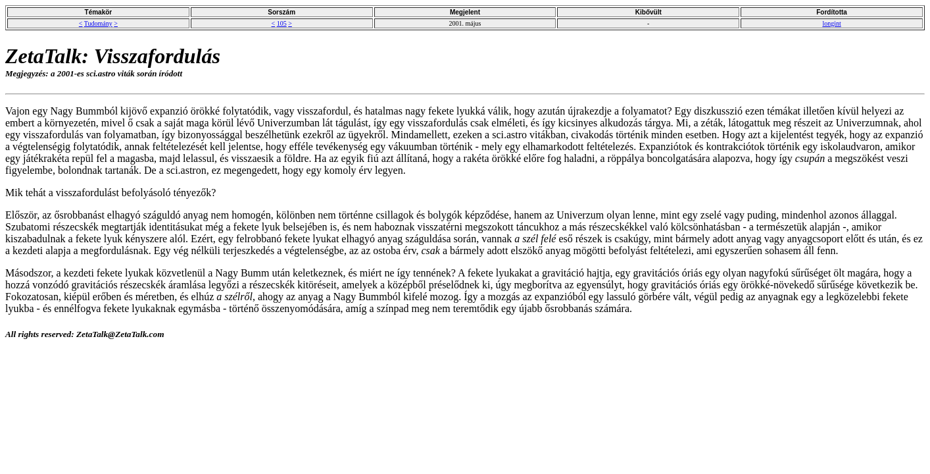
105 (282, 23)
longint (831, 23)
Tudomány (98, 23)
